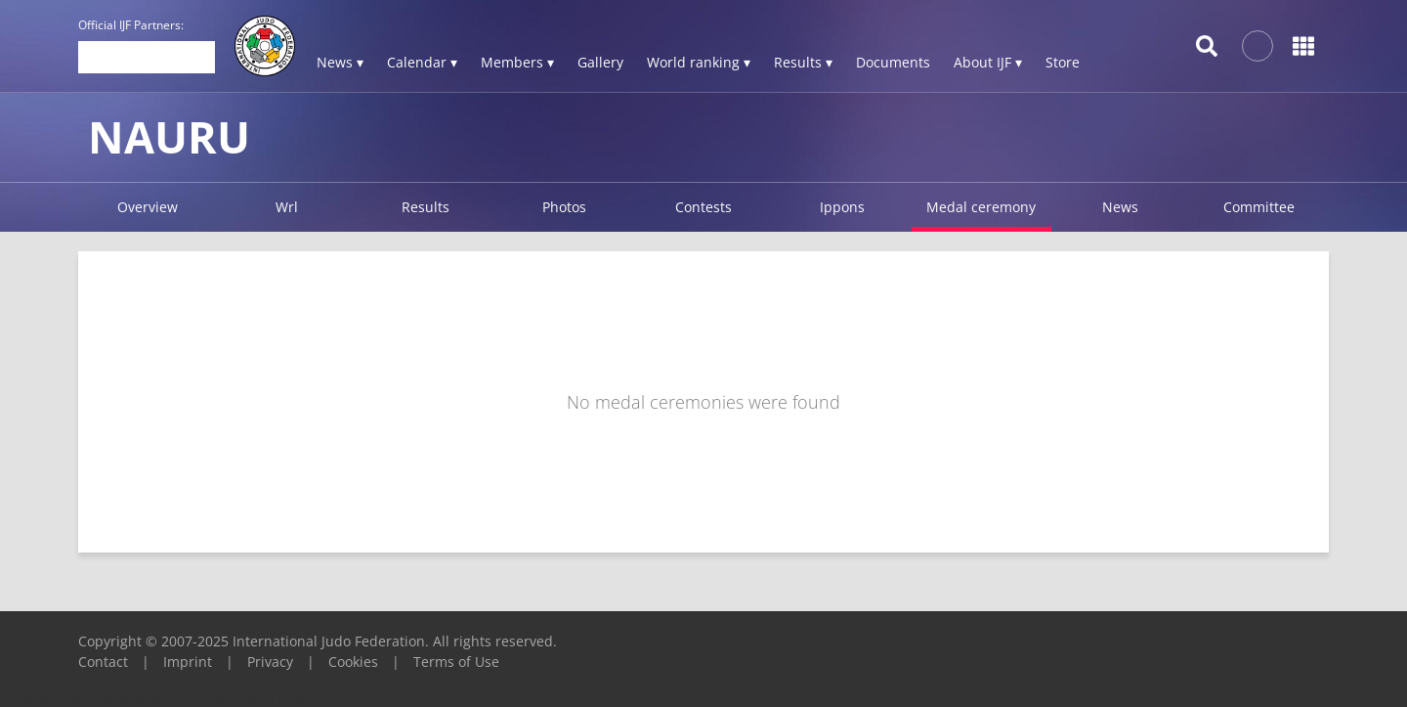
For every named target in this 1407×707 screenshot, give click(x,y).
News (1120, 207)
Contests (703, 207)
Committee (1259, 207)
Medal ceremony (981, 207)
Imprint (187, 661)
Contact (103, 661)
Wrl (287, 207)
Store (1062, 62)
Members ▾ (517, 62)
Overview (147, 207)
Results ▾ (803, 62)
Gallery (600, 62)
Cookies (353, 661)
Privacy (270, 661)
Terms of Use (456, 661)
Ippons (842, 207)
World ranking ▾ (698, 62)
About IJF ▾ (988, 62)
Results (425, 207)
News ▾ (340, 62)
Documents (893, 62)
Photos (564, 207)
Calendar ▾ (422, 62)
